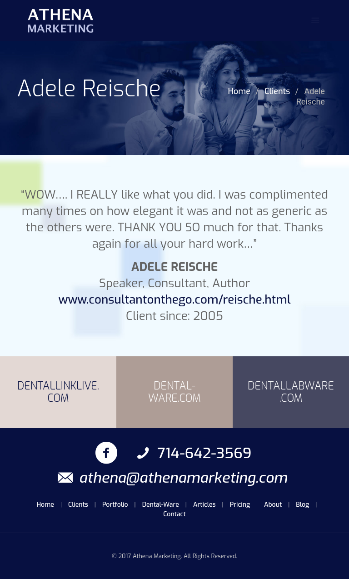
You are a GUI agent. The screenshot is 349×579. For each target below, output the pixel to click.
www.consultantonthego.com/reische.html (174, 300)
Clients (277, 91)
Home (239, 91)
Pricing (240, 504)
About (273, 504)
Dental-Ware (160, 504)
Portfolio (115, 504)
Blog (302, 504)
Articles (204, 504)
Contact (174, 514)
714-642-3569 (192, 453)
